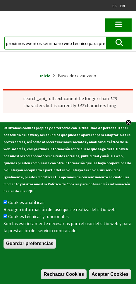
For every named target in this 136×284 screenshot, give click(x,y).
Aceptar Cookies (110, 278)
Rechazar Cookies (64, 278)
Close (128, 126)
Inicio (45, 75)
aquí (30, 195)
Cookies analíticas (26, 207)
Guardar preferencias (30, 247)
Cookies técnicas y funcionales (38, 221)
